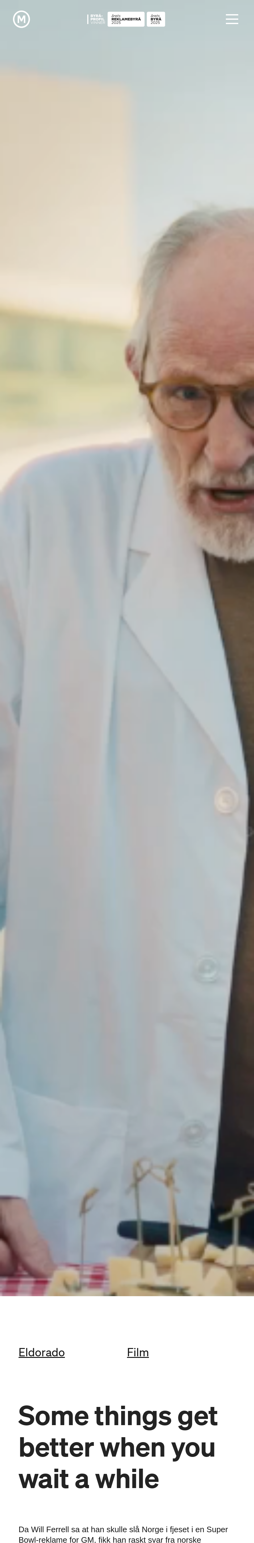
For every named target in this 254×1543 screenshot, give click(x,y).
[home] (22, 19)
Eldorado (42, 1352)
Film (138, 1352)
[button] (232, 19)
